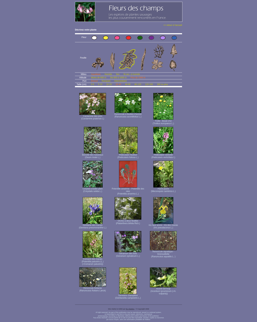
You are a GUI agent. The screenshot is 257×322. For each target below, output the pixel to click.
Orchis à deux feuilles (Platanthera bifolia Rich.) (128, 221)
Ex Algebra (130, 309)
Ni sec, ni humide (132, 74)
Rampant (106, 81)
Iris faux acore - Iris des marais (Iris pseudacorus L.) (163, 225)
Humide (108, 74)
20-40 (118, 84)
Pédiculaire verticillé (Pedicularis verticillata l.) (163, 155)
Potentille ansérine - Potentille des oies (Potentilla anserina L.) (128, 190)
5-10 (100, 84)
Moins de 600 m (98, 77)
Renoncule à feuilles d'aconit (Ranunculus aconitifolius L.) (128, 114)
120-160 (149, 84)
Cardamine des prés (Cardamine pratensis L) (92, 116)
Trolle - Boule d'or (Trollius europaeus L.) (163, 121)
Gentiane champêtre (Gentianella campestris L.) (128, 295)
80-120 (137, 84)
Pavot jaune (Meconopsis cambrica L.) (163, 189)
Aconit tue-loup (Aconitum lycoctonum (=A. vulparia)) (163, 290)
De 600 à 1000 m (118, 77)
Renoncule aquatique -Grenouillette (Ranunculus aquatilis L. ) (163, 253)
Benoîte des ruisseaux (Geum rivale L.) (92, 155)
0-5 (92, 84)
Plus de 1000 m (137, 77)
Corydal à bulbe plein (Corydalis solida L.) (93, 189)
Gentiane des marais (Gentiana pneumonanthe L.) (92, 225)
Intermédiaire (120, 81)
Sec (118, 74)
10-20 (109, 84)
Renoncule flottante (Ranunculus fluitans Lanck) (92, 288)
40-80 (128, 84)
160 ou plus (162, 84)
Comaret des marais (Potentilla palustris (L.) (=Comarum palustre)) (93, 260)
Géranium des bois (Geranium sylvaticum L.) (128, 253)
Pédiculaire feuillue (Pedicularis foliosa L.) (127, 155)
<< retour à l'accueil (172, 25)
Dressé (94, 81)
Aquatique (96, 74)
